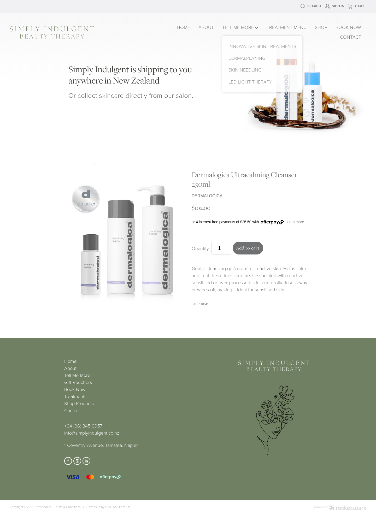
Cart (356, 6)
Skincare (86, 165)
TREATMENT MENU (287, 27)
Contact (72, 410)
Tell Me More (77, 375)
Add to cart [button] (248, 248)
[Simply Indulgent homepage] (81, 32)
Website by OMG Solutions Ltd (110, 507)
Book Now (74, 389)
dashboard (44, 507)
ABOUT (206, 27)
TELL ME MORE (240, 27)
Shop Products (79, 403)
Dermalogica (106, 165)
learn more (295, 222)
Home (70, 361)
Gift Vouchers (78, 382)
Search (310, 6)
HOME (183, 27)
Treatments (75, 396)
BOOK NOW (348, 27)
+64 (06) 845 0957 (83, 426)
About (70, 368)
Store (72, 165)
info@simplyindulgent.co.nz (91, 433)
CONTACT (350, 37)
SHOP (321, 27)
